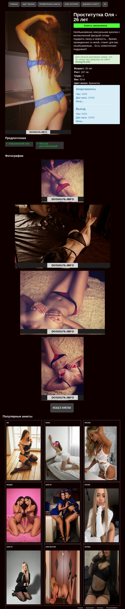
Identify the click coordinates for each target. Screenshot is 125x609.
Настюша (87, 547)
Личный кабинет (111, 608)
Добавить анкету (91, 4)
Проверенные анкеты (49, 4)
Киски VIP (49, 485)
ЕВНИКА (48, 423)
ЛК (105, 4)
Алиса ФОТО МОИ (51, 547)
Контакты (100, 608)
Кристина (88, 423)
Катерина (88, 485)
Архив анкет (90, 608)
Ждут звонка (28, 4)
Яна (7, 423)
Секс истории (71, 4)
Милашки (9, 485)
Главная (14, 4)
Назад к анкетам (62, 407)
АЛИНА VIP (9, 547)
